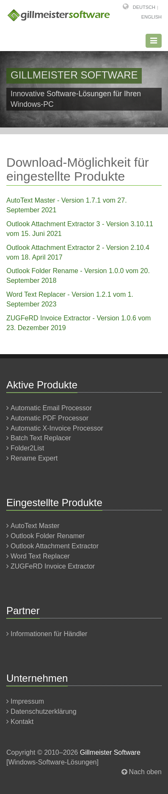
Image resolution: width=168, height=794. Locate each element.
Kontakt (22, 721)
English (151, 16)
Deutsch (144, 7)
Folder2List (27, 448)
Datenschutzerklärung (44, 711)
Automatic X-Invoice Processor (57, 428)
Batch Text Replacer (41, 438)
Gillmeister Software (110, 752)
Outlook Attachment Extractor (55, 546)
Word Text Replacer (40, 556)
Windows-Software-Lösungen (52, 762)
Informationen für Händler (49, 633)
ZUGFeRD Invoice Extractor (53, 566)
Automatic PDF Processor (49, 418)
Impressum (27, 701)
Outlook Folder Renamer (48, 535)
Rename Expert (34, 458)
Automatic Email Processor (51, 408)
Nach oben (145, 771)
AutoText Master (35, 525)
